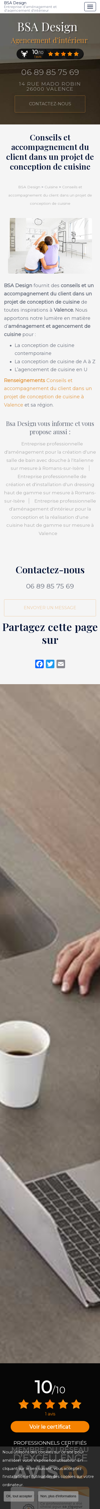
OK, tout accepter (19, 1496)
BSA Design (43, 6)
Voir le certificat (50, 1427)
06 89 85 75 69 (50, 72)
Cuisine (51, 187)
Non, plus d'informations (58, 1496)
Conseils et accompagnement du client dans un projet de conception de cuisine (50, 195)
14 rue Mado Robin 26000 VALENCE (50, 86)
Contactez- (50, 103)
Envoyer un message (50, 607)
